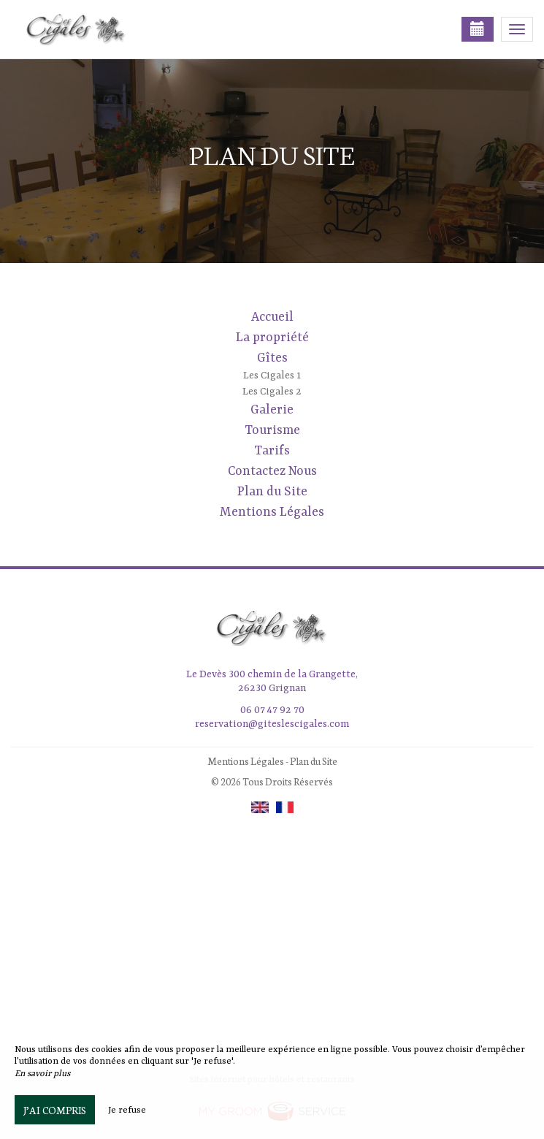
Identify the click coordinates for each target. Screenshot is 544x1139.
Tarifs (272, 450)
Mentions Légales (272, 512)
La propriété (272, 337)
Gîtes (272, 358)
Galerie (272, 410)
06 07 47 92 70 (272, 710)
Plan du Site (272, 491)
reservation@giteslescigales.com (272, 724)
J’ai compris (54, 1109)
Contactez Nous (272, 471)
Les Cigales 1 (272, 375)
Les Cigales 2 (272, 391)
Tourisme (272, 430)
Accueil (272, 317)
